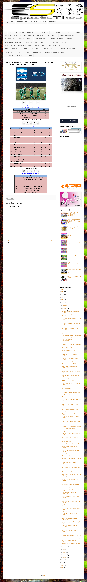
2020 (62, 299)
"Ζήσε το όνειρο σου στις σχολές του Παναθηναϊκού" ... (68, 340)
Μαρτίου (64, 554)
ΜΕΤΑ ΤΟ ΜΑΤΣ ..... (25, 39)
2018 (62, 302)
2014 (62, 562)
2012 (62, 565)
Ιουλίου (63, 547)
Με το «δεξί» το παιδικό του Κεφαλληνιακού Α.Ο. (71, 467)
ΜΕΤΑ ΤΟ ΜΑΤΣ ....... (41, 39)
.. (5, 32)
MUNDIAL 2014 (37, 52)
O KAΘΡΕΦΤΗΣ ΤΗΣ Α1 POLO (15, 55)
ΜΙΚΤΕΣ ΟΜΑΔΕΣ (57, 39)
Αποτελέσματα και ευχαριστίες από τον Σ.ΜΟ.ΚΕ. (71, 435)
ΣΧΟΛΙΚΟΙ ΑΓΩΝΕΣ (50, 49)
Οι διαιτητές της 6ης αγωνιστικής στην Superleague (71, 344)
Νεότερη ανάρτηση (9, 240)
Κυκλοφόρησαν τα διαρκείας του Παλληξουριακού (71, 337)
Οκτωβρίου (64, 308)
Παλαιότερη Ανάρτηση (51, 240)
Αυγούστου (64, 546)
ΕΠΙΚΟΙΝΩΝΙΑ (53, 22)
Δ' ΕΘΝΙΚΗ (17, 35)
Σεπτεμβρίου (64, 310)
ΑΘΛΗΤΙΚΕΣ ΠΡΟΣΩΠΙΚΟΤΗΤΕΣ (37, 32)
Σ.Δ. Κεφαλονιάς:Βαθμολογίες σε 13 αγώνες (70, 409)
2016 (62, 559)
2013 (62, 564)
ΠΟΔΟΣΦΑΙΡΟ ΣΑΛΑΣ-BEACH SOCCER (31, 45)
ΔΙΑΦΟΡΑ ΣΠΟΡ (52, 35)
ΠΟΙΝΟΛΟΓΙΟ (51, 45)
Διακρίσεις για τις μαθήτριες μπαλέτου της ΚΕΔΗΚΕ (71, 458)
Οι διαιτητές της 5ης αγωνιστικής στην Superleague (71, 426)
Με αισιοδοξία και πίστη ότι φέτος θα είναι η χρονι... (71, 443)
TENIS (30, 55)
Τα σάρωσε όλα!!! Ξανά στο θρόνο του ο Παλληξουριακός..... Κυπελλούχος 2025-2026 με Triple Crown (73, 221)
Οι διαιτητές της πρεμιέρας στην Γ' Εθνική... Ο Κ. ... (71, 346)
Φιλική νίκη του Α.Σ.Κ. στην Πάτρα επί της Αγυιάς (71, 392)
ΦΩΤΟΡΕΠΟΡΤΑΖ (23, 52)
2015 (62, 560)
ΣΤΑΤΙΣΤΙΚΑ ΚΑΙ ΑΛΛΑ (12, 49)
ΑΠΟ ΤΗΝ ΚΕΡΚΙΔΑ (73, 32)
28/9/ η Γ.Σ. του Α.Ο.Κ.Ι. (66, 444)
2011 (62, 567)
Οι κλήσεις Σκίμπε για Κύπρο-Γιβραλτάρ (69, 333)
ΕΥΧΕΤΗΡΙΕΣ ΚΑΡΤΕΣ (67, 35)
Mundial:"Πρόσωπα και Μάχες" (54, 52)
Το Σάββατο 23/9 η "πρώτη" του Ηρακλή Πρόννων (71, 437)
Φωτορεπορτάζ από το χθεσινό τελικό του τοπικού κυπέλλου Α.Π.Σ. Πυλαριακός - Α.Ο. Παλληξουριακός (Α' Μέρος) (74, 242)
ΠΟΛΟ (61, 45)
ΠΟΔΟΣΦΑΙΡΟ (10, 45)
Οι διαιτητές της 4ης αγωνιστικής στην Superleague (71, 521)
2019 (62, 300)
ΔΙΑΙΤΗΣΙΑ (40, 35)
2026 (62, 289)
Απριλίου (64, 552)
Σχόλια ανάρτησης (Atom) (15, 242)
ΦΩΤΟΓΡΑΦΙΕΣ (22, 22)
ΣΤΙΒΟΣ (25, 49)
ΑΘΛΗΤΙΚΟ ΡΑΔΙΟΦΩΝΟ (38, 22)
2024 (62, 292)
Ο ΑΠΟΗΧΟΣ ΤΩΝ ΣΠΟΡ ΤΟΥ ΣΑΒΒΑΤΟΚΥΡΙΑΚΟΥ (21, 42)
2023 (62, 294)
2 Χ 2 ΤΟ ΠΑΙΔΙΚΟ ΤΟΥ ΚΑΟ (67, 388)
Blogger (44, 575)
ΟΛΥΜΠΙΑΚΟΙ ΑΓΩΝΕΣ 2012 (62, 42)
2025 (62, 291)
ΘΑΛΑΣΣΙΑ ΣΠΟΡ (10, 39)
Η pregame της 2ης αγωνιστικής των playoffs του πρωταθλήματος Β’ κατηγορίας (73, 263)
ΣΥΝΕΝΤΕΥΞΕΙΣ (36, 49)
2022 (62, 296)
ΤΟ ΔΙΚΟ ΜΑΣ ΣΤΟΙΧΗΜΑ (68, 49)
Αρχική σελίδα (9, 22)
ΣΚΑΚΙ (68, 45)
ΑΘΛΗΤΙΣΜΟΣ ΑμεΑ (57, 32)
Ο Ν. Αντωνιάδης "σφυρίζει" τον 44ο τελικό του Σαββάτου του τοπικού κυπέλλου (73, 256)
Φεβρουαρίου (65, 555)
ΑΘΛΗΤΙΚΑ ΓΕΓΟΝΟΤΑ (16, 32)
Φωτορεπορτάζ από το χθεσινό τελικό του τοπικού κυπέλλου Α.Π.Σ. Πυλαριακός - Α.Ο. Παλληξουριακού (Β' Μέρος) (74, 249)
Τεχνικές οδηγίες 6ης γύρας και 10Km (69, 350)
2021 (62, 297)
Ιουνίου (63, 549)
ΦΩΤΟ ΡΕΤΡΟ (9, 52)
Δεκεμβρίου (64, 305)
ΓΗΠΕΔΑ (8, 35)
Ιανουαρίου (64, 557)
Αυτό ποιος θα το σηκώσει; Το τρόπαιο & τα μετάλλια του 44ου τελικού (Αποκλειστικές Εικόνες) (73, 227)
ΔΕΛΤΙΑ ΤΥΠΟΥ (29, 35)
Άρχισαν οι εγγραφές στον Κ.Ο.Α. (68, 441)
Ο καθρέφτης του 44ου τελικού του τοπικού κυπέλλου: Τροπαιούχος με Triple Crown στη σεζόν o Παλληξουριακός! (73, 214)
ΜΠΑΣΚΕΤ (69, 39)
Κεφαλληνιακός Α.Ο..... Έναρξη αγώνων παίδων (71, 494)
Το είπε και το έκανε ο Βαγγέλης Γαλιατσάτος (70, 314)
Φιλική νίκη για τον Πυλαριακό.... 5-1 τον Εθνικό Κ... (71, 504)
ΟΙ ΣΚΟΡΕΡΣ (45, 42)
